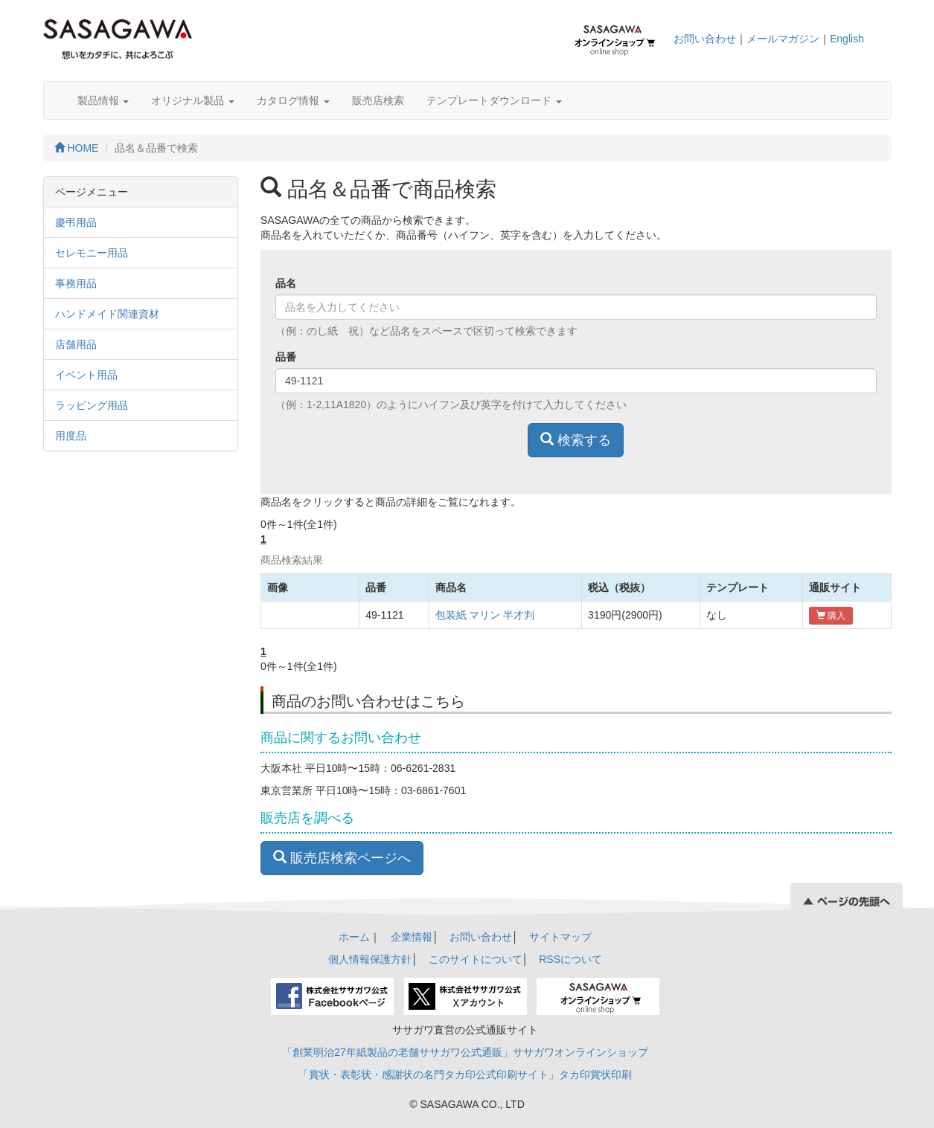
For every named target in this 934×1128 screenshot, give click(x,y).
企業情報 (411, 937)
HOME (76, 148)
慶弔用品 (76, 222)
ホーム (354, 937)
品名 (285, 283)
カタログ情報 (293, 100)
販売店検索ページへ (342, 858)
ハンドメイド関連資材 (107, 314)
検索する (575, 440)
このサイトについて (475, 959)
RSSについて (570, 959)
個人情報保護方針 (370, 959)
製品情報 (103, 100)
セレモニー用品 (91, 253)
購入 (830, 615)
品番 (285, 357)
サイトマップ (560, 937)
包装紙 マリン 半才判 (485, 615)
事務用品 (76, 283)
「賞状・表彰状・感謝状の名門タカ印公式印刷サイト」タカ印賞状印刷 (465, 1074)
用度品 (70, 436)
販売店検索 (378, 100)
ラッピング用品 (91, 405)
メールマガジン (782, 39)
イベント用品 (86, 375)
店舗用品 (76, 344)
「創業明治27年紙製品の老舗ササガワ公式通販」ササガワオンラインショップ (465, 1052)
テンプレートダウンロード (494, 100)
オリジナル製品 (192, 100)
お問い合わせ (705, 39)
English (847, 39)
